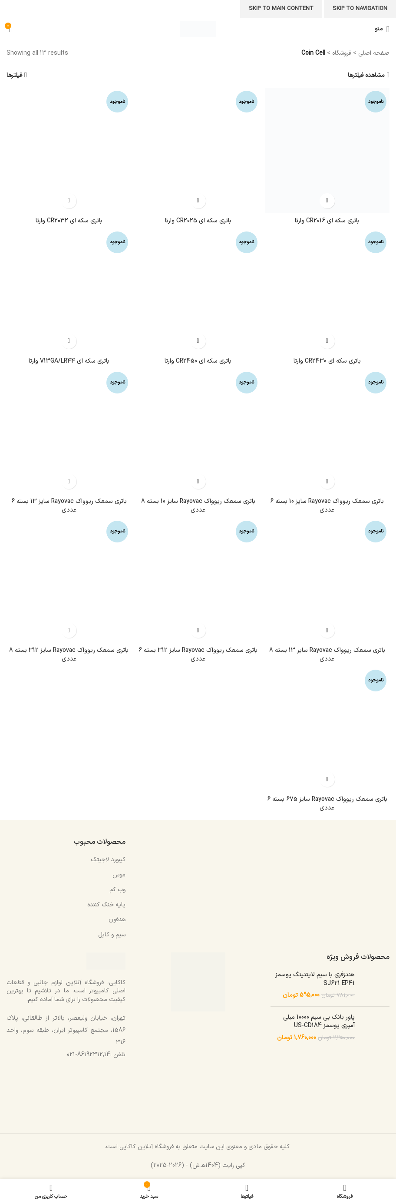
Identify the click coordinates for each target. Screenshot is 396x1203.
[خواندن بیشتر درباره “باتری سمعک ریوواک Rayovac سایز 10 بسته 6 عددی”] (327, 481)
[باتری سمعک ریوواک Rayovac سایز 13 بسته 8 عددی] (327, 580)
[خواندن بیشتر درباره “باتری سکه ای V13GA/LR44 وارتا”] (68, 341)
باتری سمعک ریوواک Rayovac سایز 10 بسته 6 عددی (327, 506)
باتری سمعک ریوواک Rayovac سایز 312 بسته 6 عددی (198, 655)
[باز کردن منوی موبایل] (382, 29)
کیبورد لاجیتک (108, 859)
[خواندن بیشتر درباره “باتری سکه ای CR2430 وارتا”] (327, 341)
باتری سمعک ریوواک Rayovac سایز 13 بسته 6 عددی (69, 506)
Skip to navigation (360, 8)
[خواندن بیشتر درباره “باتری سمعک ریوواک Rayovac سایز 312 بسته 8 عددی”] (68, 630)
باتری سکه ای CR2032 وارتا (69, 220)
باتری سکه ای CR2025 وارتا (198, 220)
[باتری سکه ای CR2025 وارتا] (197, 150)
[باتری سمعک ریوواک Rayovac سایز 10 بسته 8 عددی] (197, 431)
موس (118, 874)
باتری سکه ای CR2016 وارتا (327, 220)
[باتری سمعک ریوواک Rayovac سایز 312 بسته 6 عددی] (197, 580)
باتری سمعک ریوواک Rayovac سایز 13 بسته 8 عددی (327, 655)
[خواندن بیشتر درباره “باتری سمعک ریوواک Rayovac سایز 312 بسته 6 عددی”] (198, 630)
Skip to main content (281, 8)
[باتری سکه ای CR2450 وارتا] (197, 290)
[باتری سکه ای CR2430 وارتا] (327, 290)
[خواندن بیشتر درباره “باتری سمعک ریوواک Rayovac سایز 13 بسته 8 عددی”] (327, 630)
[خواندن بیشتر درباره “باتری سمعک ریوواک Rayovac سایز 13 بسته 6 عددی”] (68, 481)
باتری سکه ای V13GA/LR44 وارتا (69, 361)
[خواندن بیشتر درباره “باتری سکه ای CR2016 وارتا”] (327, 200)
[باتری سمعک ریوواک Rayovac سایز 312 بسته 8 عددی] (69, 580)
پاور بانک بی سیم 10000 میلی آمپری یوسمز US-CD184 (319, 1021)
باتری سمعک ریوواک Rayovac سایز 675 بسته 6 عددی (327, 804)
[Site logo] (198, 28)
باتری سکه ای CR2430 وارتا (327, 361)
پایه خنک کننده (106, 904)
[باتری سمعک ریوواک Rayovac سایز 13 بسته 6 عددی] (69, 431)
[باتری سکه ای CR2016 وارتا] (327, 150)
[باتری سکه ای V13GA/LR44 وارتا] (69, 290)
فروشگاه (341, 53)
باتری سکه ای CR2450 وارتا (198, 361)
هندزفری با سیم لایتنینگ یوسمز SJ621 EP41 (315, 979)
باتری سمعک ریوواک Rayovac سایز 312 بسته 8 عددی (68, 655)
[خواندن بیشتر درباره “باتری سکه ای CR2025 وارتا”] (198, 200)
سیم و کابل (111, 934)
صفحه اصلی (373, 53)
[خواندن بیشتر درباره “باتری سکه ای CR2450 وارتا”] (198, 341)
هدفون (117, 919)
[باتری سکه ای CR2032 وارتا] (69, 150)
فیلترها (14, 75)
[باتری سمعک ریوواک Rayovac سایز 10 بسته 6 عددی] (327, 431)
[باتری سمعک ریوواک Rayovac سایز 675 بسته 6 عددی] (327, 729)
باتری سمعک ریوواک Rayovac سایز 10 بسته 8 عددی (198, 506)
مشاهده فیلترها (366, 75)
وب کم (117, 889)
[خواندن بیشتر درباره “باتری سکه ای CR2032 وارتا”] (68, 200)
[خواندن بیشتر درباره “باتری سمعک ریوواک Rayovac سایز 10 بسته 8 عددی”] (198, 481)
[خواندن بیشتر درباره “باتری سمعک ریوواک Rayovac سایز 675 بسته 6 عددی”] (327, 779)
